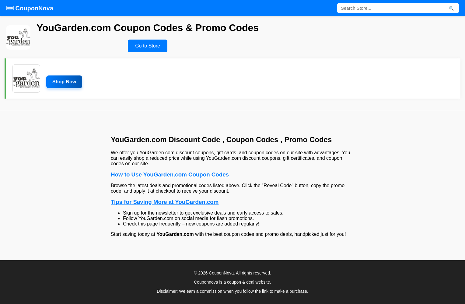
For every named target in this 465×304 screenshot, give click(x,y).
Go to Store (147, 45)
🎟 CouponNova (29, 8)
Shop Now (64, 81)
